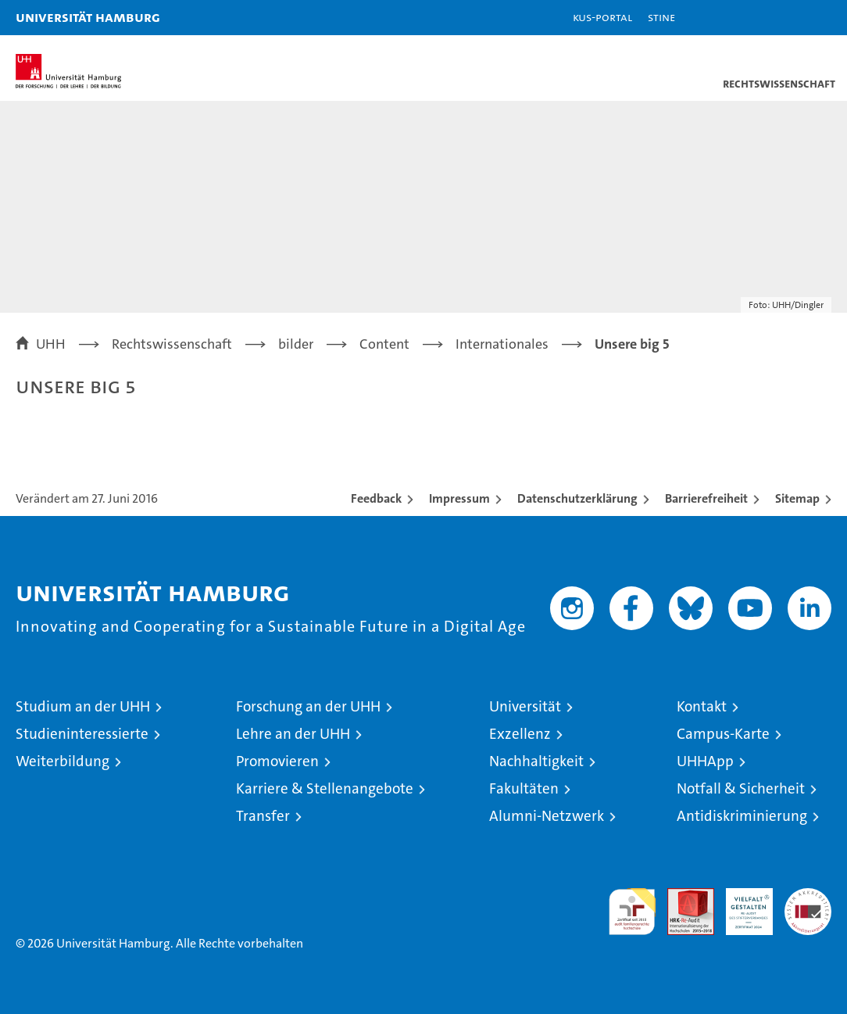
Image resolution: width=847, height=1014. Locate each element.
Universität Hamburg (88, 17)
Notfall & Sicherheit (741, 788)
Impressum (459, 498)
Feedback (376, 498)
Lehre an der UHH (293, 733)
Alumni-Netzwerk (546, 816)
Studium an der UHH (83, 706)
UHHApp (705, 761)
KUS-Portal (602, 17)
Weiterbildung (62, 761)
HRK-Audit (741, 904)
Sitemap (797, 498)
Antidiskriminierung (742, 816)
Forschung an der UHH (308, 706)
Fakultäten (524, 788)
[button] (786, 17)
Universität (525, 706)
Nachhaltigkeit (536, 761)
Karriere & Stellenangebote (324, 788)
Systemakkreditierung (807, 896)
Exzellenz (520, 733)
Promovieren (277, 761)
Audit (682, 896)
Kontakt (702, 706)
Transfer (263, 816)
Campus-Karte (723, 733)
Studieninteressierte (82, 733)
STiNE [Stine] (661, 17)
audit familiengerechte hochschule (632, 911)
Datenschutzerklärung (577, 498)
